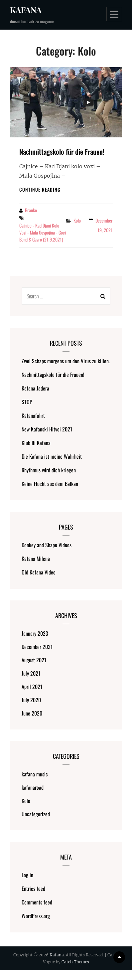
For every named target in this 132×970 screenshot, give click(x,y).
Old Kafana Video (39, 572)
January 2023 (35, 633)
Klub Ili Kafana (36, 443)
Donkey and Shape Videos (46, 545)
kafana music (35, 774)
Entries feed (33, 888)
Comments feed (37, 902)
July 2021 (31, 673)
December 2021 (37, 647)
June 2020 (32, 713)
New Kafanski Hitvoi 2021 (47, 429)
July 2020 (31, 700)
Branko (31, 210)
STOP (27, 402)
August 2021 (34, 660)
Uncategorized (36, 814)
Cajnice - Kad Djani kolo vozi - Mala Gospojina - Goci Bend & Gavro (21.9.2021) (42, 232)
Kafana (26, 9)
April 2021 (32, 687)
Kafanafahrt (33, 415)
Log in (27, 875)
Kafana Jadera (35, 388)
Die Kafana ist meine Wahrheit (52, 456)
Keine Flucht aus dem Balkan (50, 484)
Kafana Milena (36, 559)
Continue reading (40, 189)
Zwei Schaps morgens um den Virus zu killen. (66, 361)
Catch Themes (75, 961)
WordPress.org (36, 916)
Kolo (77, 220)
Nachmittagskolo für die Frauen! (61, 151)
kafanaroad (33, 787)
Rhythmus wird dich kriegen (49, 470)
